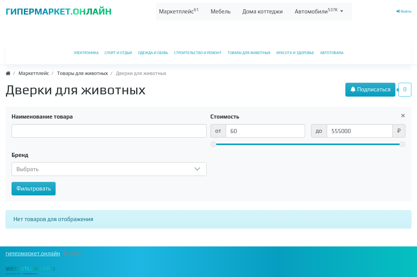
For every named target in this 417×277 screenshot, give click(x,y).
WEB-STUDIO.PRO (30, 268)
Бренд (20, 155)
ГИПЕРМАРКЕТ (59, 11)
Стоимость (224, 116)
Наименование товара (42, 116)
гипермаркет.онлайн (33, 253)
